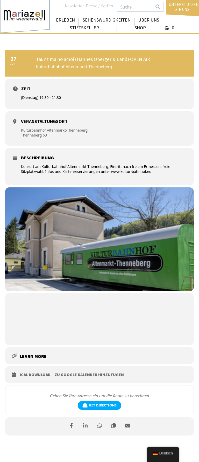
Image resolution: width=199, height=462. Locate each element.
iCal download (35, 374)
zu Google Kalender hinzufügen (89, 374)
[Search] (157, 6)
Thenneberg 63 (34, 135)
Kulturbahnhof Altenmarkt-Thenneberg (54, 130)
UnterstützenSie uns (184, 7)
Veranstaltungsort (44, 121)
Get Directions (99, 405)
